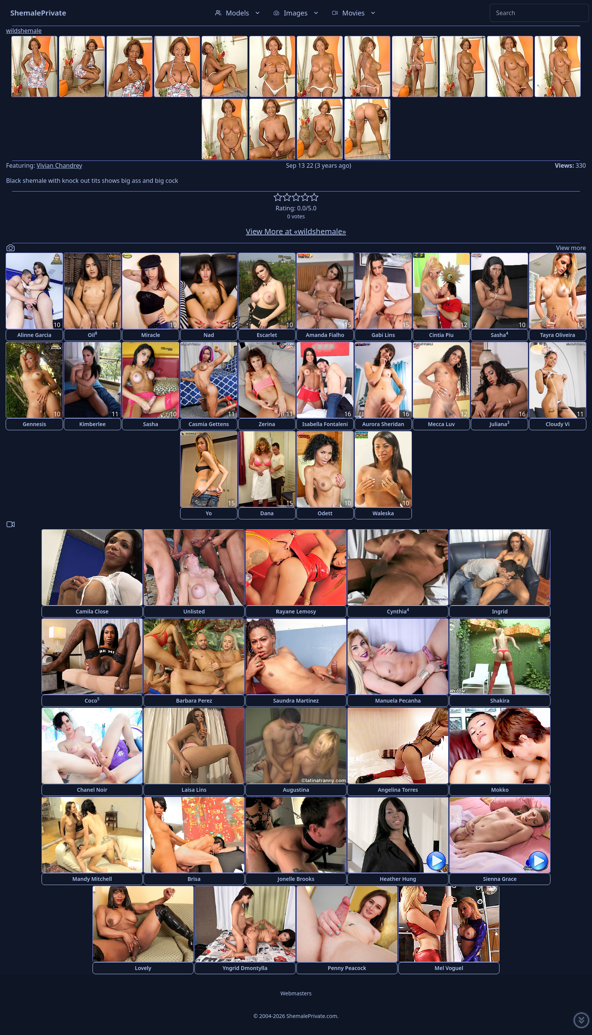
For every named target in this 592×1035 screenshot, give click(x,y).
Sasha (499, 334)
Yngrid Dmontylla (245, 968)
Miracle (150, 334)
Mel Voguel (449, 968)
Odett (325, 513)
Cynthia (398, 611)
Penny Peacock (347, 968)
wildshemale (24, 30)
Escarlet (267, 334)
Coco (92, 700)
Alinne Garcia (34, 334)
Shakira (499, 700)
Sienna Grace (500, 878)
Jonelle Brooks (296, 878)
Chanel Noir (92, 789)
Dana (267, 513)
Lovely (143, 968)
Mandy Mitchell (92, 878)
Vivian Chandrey (59, 165)
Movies (354, 12)
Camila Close (92, 611)
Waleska (383, 513)
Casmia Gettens (208, 424)
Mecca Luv (441, 424)
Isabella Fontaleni (325, 424)
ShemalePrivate (38, 13)
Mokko (500, 789)
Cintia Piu (441, 334)
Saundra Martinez (296, 700)
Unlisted (194, 611)
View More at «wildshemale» (296, 231)
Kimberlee (92, 424)
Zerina (267, 424)
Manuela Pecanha (398, 700)
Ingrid (500, 611)
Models (238, 12)
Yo (209, 513)
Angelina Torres (398, 789)
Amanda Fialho (325, 334)
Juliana (500, 424)
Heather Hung (398, 878)
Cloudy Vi (557, 424)
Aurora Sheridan (383, 424)
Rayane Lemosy (296, 611)
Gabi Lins (383, 334)
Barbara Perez (194, 700)
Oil (92, 334)
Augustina (296, 789)
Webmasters (296, 993)
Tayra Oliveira (557, 334)
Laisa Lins (194, 789)
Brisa (194, 878)
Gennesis (34, 424)
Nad (209, 334)
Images (296, 12)
